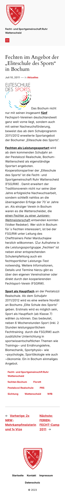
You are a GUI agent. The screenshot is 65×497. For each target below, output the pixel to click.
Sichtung (13, 393)
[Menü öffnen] (7, 40)
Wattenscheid (33, 393)
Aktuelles (32, 77)
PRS (42, 387)
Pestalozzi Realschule (20, 387)
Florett (37, 381)
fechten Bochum (17, 381)
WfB (49, 393)
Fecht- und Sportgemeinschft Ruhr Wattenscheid (28, 373)
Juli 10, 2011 (12, 77)
